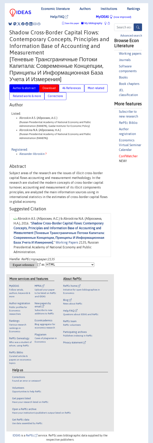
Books (123, 77)
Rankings (133, 9)
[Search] (138, 27)
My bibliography (91, 23)
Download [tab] (49, 88)
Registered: (19, 149)
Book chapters (129, 83)
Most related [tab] (96, 88)
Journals (125, 60)
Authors (85, 9)
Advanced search (131, 35)
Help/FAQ (59, 16)
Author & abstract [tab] (24, 88)
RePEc (31, 435)
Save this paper (72, 23)
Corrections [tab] (55, 96)
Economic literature (55, 9)
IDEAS (17, 435)
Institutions (109, 9)
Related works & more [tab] (27, 96)
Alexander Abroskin (32, 153)
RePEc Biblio (128, 122)
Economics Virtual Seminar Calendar (130, 145)
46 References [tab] (71, 88)
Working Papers (67, 242)
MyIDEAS (113, 16)
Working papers (130, 53)
